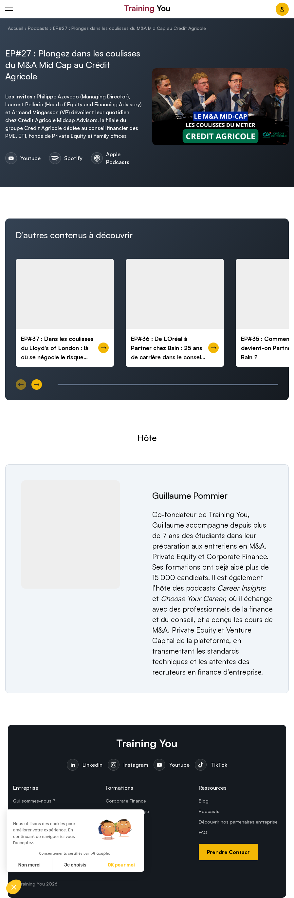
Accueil (15, 28)
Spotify (65, 158)
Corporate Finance (126, 801)
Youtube (22, 158)
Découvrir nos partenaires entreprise (238, 822)
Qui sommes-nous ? (34, 801)
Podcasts (38, 28)
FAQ (203, 832)
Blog (204, 801)
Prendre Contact (228, 852)
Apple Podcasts (110, 158)
